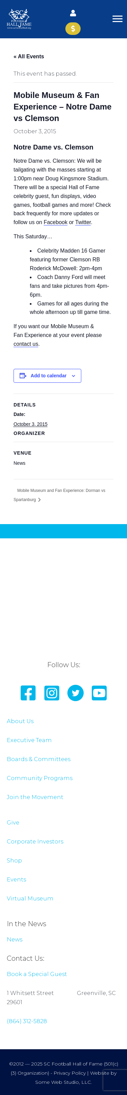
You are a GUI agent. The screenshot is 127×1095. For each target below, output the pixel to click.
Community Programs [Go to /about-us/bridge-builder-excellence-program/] (39, 778)
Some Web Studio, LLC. (63, 1082)
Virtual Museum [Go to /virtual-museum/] (30, 898)
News (14, 939)
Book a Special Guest (37, 974)
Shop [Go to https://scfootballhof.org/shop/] (14, 860)
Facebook (55, 222)
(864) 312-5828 (27, 1021)
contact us (26, 344)
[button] (73, 13)
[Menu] (117, 19)
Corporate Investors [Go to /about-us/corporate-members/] (35, 841)
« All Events (29, 56)
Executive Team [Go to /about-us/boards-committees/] (29, 740)
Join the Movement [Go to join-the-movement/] (35, 797)
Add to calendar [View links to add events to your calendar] (49, 375)
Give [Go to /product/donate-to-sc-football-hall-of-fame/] (13, 822)
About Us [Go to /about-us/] (20, 721)
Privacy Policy (70, 1073)
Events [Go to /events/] (16, 879)
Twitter (83, 222)
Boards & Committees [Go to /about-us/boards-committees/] (38, 759)
